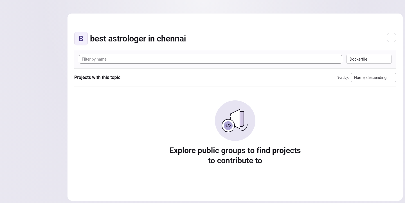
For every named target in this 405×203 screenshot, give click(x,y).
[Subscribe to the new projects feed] (391, 37)
